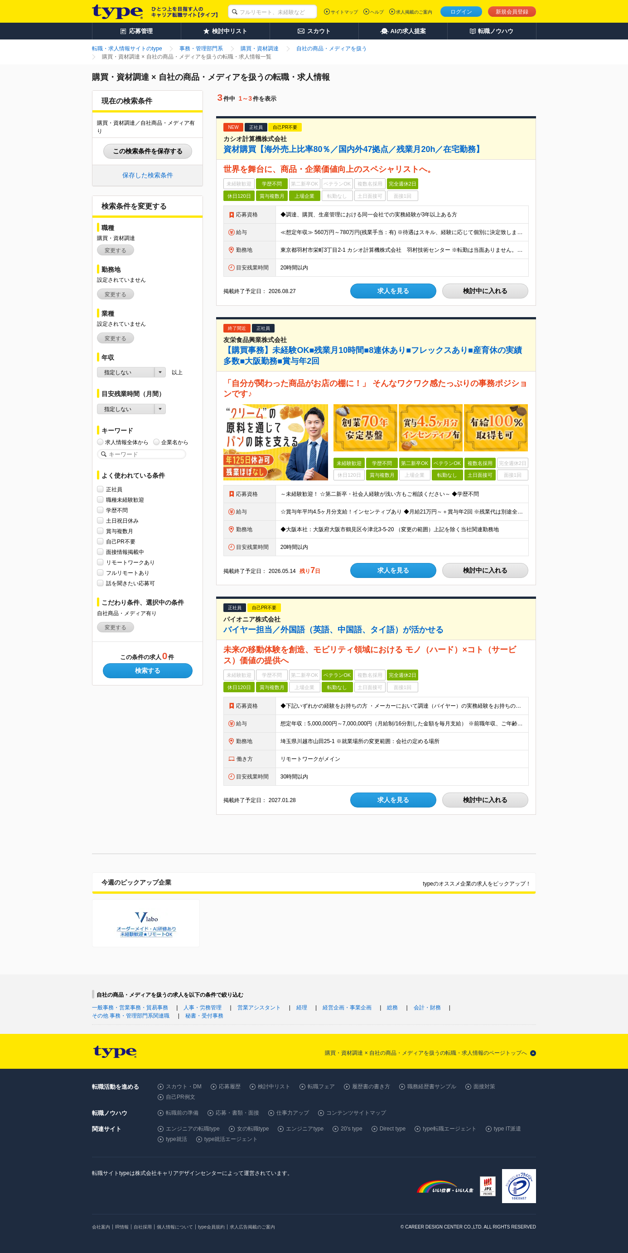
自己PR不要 (120, 541)
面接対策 (484, 1086)
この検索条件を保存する (148, 151)
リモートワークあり (130, 562)
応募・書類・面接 (237, 1113)
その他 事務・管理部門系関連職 (130, 1016)
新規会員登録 (512, 12)
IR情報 (122, 1226)
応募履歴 (230, 1086)
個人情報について (175, 1226)
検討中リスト (274, 1086)
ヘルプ (377, 12)
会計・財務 (427, 1007)
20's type (351, 1129)
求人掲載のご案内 (414, 12)
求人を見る (393, 290)
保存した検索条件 (147, 175)
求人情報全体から (127, 442)
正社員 (114, 489)
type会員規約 (211, 1226)
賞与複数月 (119, 531)
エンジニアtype (305, 1129)
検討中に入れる (485, 290)
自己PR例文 (180, 1097)
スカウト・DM (184, 1086)
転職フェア (321, 1086)
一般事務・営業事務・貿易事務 (130, 1007)
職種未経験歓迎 (125, 499)
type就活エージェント (231, 1139)
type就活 (176, 1139)
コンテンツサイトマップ (356, 1113)
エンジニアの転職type (193, 1129)
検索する (147, 670)
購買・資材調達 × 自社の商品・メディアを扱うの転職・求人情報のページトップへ (426, 1053)
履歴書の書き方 (371, 1086)
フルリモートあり (128, 572)
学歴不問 (117, 510)
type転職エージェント (450, 1129)
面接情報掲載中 (125, 551)
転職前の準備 (182, 1113)
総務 (392, 1007)
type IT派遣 (508, 1129)
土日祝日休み (122, 520)
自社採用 (143, 1226)
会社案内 (101, 1226)
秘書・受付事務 (204, 1016)
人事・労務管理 (203, 1007)
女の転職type (253, 1129)
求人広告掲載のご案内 (252, 1226)
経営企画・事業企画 (347, 1007)
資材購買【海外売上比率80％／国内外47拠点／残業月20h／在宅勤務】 (353, 149)
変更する (115, 250)
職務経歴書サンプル (431, 1086)
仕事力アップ (292, 1113)
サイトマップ (344, 12)
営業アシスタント (259, 1007)
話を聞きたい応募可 (130, 583)
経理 (301, 1007)
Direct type (393, 1129)
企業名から (174, 442)
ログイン (461, 12)
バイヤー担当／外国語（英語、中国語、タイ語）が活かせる (333, 629)
